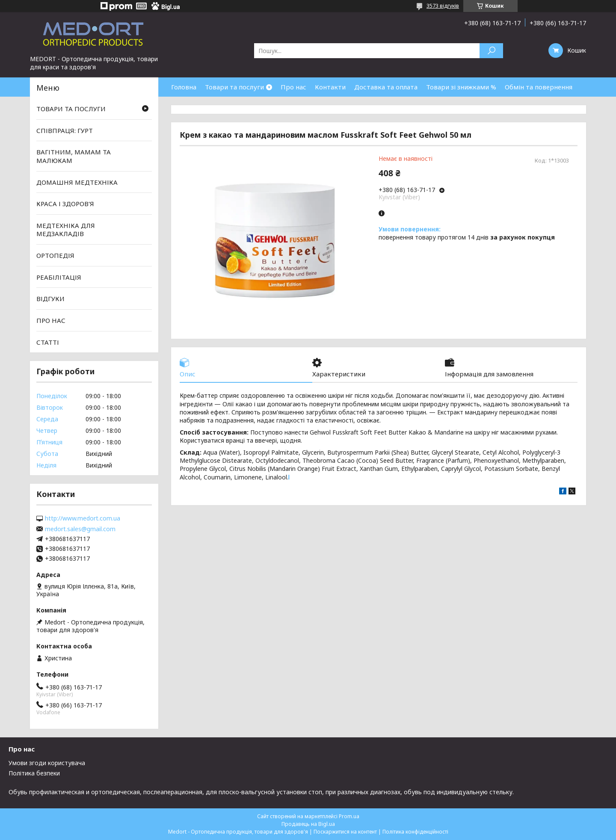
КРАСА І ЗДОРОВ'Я (65, 203)
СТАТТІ (47, 341)
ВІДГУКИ (50, 298)
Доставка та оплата (386, 87)
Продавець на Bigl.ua (308, 824)
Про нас (293, 87)
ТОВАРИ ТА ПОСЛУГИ (71, 108)
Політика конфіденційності (415, 831)
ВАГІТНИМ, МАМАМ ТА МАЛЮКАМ (73, 156)
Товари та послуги (234, 87)
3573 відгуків (442, 5)
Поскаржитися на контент (345, 831)
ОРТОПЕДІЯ (55, 255)
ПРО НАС (50, 320)
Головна (183, 87)
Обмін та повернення (538, 87)
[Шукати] (491, 50)
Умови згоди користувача (47, 763)
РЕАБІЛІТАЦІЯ (58, 277)
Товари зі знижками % (461, 87)
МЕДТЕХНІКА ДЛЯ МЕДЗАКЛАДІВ (65, 229)
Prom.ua (349, 816)
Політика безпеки (34, 773)
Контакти (330, 87)
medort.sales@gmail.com (80, 529)
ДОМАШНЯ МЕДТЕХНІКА (77, 181)
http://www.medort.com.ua (82, 518)
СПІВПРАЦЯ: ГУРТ (64, 130)
